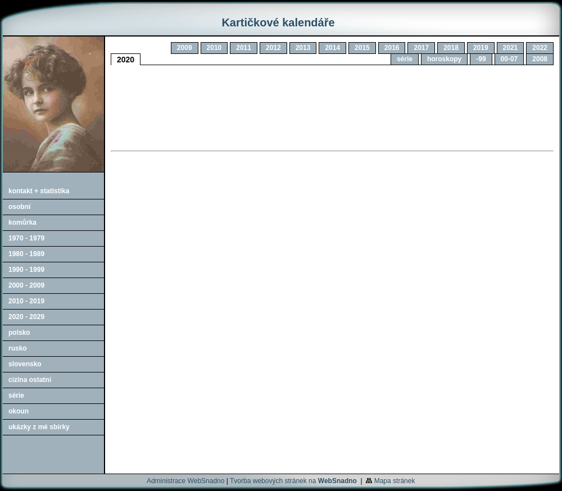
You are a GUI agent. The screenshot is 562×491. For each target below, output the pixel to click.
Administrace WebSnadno (186, 481)
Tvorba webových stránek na (293, 481)
